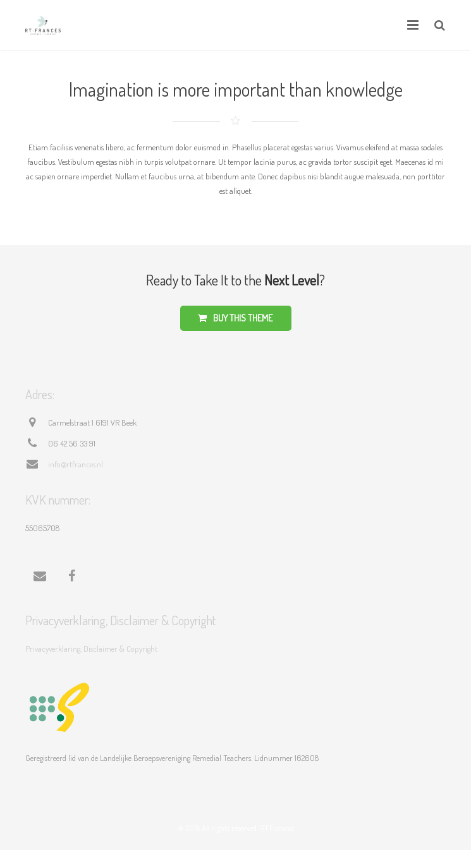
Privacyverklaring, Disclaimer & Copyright (91, 648)
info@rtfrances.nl (75, 464)
